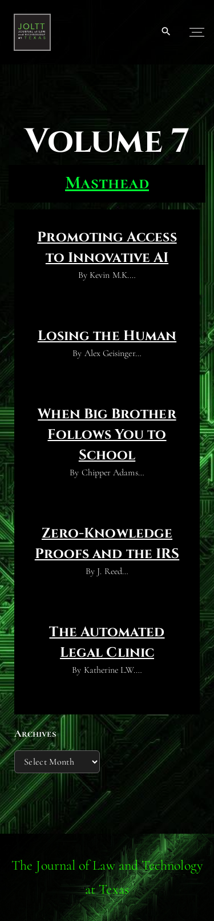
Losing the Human (107, 336)
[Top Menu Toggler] (196, 32)
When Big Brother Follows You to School (107, 434)
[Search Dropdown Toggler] (166, 32)
